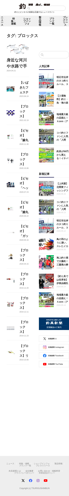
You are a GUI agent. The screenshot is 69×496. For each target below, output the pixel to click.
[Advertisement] (31, 414)
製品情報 (40, 21)
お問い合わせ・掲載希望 (49, 471)
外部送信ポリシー (47, 473)
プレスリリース (43, 465)
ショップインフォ (27, 21)
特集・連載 (13, 21)
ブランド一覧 (51, 21)
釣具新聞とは (15, 471)
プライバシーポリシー (24, 473)
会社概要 (29, 471)
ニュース (2, 21)
